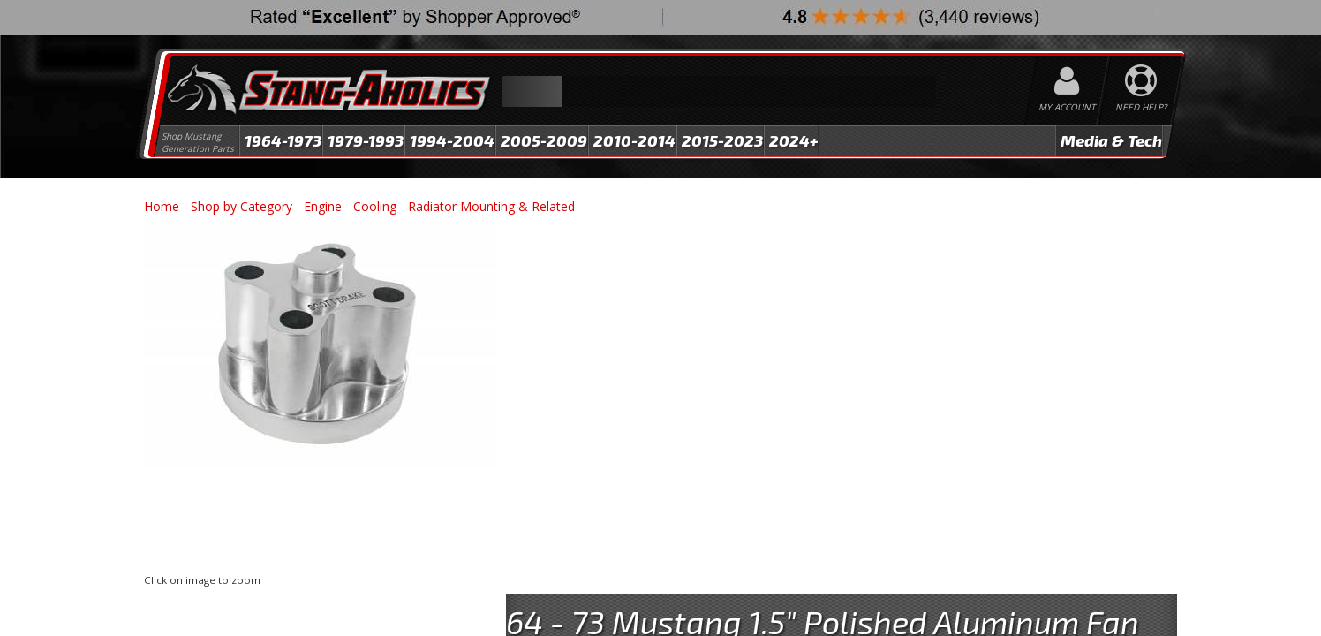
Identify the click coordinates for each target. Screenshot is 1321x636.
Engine (323, 206)
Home (161, 206)
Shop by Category (241, 206)
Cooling (374, 206)
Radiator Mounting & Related (491, 206)
